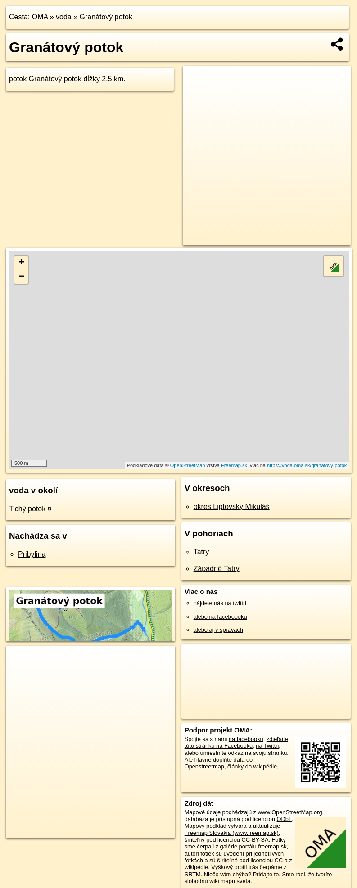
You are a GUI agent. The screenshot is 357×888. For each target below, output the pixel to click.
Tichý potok (27, 509)
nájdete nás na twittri (220, 603)
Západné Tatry (217, 568)
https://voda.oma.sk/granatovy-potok (307, 465)
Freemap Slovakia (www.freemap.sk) (232, 833)
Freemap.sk (234, 465)
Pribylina (31, 554)
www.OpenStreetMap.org (290, 812)
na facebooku (246, 739)
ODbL (284, 819)
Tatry (201, 552)
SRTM (193, 874)
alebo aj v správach (218, 629)
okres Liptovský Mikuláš (232, 506)
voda (64, 17)
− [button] (21, 277)
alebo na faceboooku (220, 616)
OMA (40, 17)
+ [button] (21, 263)
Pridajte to (266, 874)
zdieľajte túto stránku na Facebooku (236, 742)
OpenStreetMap (187, 465)
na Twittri (267, 745)
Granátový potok (106, 17)
